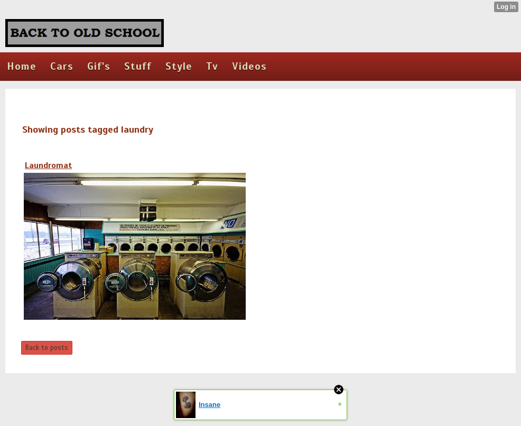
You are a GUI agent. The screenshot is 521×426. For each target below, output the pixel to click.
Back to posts (46, 348)
